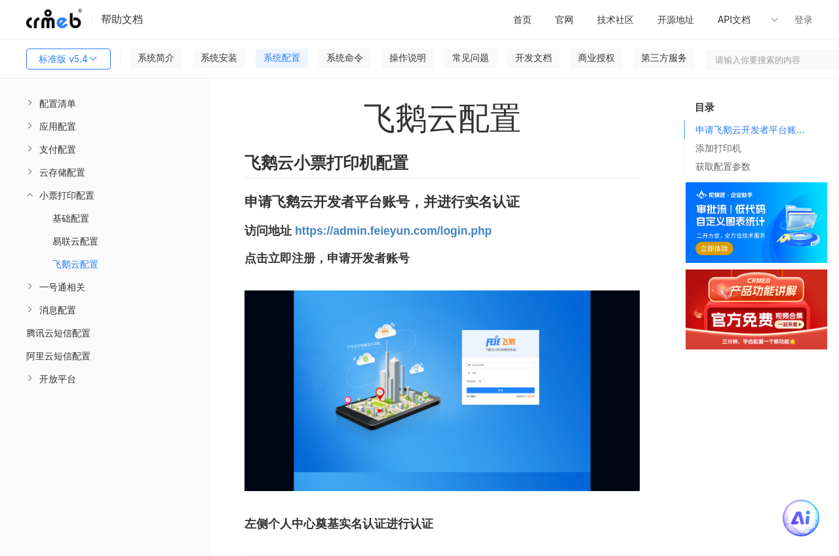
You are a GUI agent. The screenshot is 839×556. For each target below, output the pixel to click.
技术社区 (615, 19)
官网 (564, 19)
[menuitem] (105, 103)
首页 (522, 19)
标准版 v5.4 (68, 59)
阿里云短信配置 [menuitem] (58, 355)
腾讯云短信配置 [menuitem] (58, 332)
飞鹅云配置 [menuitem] (75, 263)
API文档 (735, 19)
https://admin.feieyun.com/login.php (393, 230)
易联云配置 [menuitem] (75, 241)
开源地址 (675, 19)
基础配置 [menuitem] (70, 218)
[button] (753, 20)
